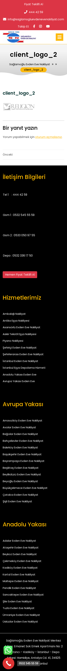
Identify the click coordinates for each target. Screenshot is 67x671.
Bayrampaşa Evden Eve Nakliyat (23, 461)
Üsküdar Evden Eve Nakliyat (20, 621)
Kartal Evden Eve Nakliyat (19, 574)
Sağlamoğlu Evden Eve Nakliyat (29, 64)
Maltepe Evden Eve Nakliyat (21, 581)
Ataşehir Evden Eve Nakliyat (21, 547)
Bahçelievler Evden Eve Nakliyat (23, 441)
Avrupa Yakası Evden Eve (19, 381)
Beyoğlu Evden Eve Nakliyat (20, 481)
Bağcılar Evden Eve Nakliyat (20, 434)
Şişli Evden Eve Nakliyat (17, 501)
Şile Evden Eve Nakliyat (17, 601)
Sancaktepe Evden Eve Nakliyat (23, 594)
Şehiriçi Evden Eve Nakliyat (20, 347)
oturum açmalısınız (48, 137)
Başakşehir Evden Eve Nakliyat (22, 454)
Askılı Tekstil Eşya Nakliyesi (19, 334)
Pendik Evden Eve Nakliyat (19, 588)
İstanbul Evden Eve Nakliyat (20, 361)
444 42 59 (33, 12)
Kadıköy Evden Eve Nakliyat (20, 567)
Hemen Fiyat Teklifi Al (20, 275)
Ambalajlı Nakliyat (14, 314)
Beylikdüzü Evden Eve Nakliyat (22, 474)
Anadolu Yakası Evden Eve (19, 374)
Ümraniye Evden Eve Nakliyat (21, 615)
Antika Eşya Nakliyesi (16, 320)
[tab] (59, 37)
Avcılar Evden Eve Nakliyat (19, 427)
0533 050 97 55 (24, 235)
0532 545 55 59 (23, 215)
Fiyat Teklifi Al (33, 4)
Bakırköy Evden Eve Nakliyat (20, 447)
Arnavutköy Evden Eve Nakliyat (22, 420)
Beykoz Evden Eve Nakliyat (20, 554)
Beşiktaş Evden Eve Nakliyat (21, 468)
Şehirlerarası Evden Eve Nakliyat (23, 354)
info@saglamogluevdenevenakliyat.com (33, 19)
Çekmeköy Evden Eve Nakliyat (22, 561)
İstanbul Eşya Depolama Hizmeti (24, 368)
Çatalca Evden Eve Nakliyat (20, 495)
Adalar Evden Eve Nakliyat (19, 541)
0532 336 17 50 (23, 255)
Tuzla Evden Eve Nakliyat (18, 608)
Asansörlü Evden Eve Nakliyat (21, 327)
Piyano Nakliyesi (13, 341)
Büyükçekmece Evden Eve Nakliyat (25, 488)
